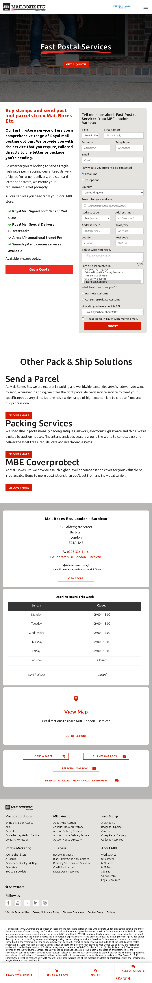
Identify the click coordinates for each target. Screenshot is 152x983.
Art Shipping (108, 822)
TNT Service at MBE (112, 275)
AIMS (8, 826)
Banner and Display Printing (21, 863)
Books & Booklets (15, 871)
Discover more (18, 415)
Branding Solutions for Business (71, 863)
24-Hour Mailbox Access (19, 822)
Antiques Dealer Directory (68, 826)
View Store (75, 578)
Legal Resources (110, 880)
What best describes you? (98, 287)
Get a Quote (76, 64)
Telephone (92, 180)
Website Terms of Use (17, 912)
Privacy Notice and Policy (46, 912)
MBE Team (107, 863)
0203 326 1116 (78, 551)
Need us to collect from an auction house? (76, 780)
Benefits (10, 831)
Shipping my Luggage (112, 269)
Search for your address (97, 199)
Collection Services (112, 839)
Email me (91, 173)
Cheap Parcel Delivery (113, 835)
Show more (14, 886)
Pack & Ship (109, 816)
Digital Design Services (66, 871)
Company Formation (17, 839)
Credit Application (63, 867)
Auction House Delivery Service (71, 835)
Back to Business (63, 854)
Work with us (108, 854)
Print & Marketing (18, 848)
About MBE (109, 848)
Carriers (105, 831)
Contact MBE (108, 875)
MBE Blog (106, 867)
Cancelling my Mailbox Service (22, 835)
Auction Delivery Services (67, 831)
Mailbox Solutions (18, 816)
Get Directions (76, 735)
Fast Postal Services (112, 281)
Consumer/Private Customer (103, 299)
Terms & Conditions (73, 912)
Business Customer (97, 293)
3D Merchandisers (15, 854)
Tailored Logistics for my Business (112, 272)
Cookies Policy (95, 912)
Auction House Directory (67, 839)
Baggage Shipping (111, 826)
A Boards (10, 858)
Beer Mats (11, 867)
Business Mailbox (105, 756)
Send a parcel (44, 756)
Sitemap (105, 871)
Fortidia (111, 912)
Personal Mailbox (75, 768)
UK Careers (107, 858)
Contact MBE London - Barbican (78, 557)
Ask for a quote (133, 970)
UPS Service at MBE (112, 278)
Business (59, 848)
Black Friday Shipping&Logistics (71, 858)
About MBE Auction (64, 822)
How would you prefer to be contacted (107, 167)
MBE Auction (62, 816)
